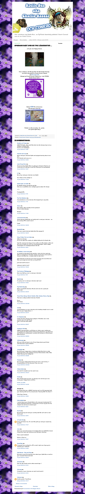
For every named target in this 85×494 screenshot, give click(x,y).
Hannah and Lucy (21, 153)
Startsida (35, 486)
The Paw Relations (22, 198)
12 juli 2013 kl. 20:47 (23, 312)
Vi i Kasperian (20, 316)
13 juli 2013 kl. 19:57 (22, 439)
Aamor (19, 205)
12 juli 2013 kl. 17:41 (22, 193)
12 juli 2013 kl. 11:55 (22, 149)
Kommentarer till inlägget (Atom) (31, 488)
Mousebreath (35, 74)
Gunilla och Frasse (22, 143)
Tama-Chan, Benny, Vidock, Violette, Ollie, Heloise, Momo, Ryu (33, 296)
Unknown (19, 477)
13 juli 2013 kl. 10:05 (23, 384)
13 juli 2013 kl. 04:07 (23, 372)
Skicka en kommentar (21, 483)
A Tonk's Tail (20, 419)
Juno (18, 429)
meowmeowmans (21, 217)
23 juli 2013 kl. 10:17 (23, 480)
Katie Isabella (20, 400)
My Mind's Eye (21, 286)
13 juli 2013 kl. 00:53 (23, 364)
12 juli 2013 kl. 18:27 (22, 247)
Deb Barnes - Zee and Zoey (24, 452)
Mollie (18, 376)
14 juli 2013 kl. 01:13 (22, 465)
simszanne (20, 461)
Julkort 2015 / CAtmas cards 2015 (38, 40)
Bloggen (16, 40)
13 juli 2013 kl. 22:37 (23, 457)
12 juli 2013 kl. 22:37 (23, 324)
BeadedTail (20, 229)
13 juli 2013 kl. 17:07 (23, 424)
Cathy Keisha (20, 369)
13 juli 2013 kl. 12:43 (23, 396)
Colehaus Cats (21, 328)
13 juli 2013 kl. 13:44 (22, 415)
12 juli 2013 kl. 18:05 (23, 225)
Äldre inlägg (51, 486)
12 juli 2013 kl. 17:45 (22, 213)
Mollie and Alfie (21, 382)
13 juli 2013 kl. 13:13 (22, 406)
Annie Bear (20, 443)
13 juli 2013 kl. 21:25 (23, 448)
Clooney (19, 469)
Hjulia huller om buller (23, 183)
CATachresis (20, 340)
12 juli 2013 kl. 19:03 (23, 267)
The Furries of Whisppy (23, 271)
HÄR (32, 107)
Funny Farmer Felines (24, 137)
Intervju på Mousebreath (35, 137)
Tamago (19, 360)
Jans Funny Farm (21, 164)
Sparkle (19, 279)
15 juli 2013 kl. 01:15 (22, 473)
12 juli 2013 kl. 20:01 (23, 291)
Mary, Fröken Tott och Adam (24, 237)
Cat (18, 307)
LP (17, 173)
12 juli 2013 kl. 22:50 (23, 336)
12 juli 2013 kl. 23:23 (23, 345)
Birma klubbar (23, 40)
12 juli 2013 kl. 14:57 (22, 169)
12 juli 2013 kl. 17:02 (23, 179)
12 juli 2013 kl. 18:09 (23, 233)
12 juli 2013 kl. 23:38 (23, 355)
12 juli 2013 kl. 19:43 (23, 282)
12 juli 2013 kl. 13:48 (23, 159)
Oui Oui (19, 410)
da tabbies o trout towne (23, 251)
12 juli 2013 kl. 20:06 (23, 303)
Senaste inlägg (18, 486)
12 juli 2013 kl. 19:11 (22, 274)
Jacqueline (20, 349)
